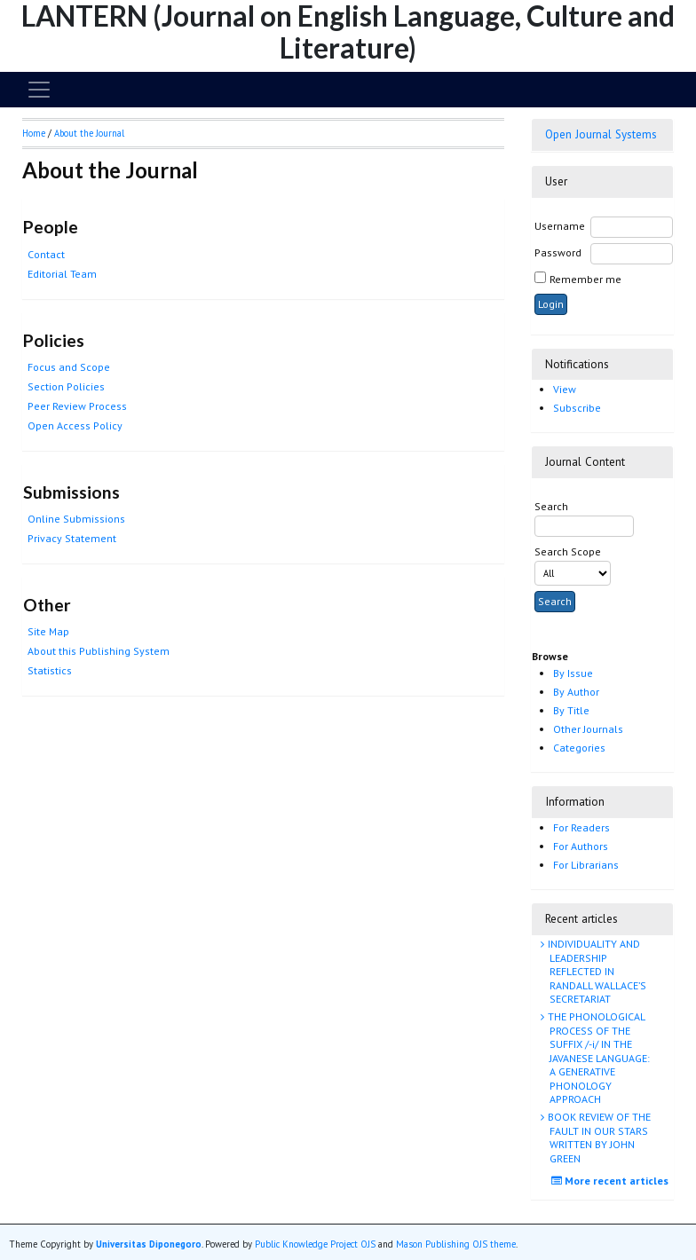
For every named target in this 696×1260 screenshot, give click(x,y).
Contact (46, 254)
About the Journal (89, 133)
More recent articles (612, 1180)
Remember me (585, 279)
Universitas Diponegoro (149, 1244)
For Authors (580, 846)
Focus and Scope (69, 367)
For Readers (581, 827)
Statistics (50, 670)
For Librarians (586, 864)
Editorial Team (62, 273)
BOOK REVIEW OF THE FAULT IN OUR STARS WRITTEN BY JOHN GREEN (598, 1137)
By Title (571, 710)
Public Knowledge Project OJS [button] (315, 1244)
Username (559, 225)
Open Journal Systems (601, 134)
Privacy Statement (72, 538)
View (564, 389)
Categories (579, 747)
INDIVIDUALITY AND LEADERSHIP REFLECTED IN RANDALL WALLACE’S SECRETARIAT (595, 971)
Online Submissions (76, 518)
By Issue (573, 673)
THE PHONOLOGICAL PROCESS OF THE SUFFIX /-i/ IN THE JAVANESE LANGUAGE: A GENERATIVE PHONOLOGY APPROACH (597, 1058)
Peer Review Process (77, 406)
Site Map (48, 631)
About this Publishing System (99, 651)
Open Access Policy (75, 425)
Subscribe (577, 407)
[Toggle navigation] (39, 89)
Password (557, 252)
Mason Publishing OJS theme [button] (456, 1244)
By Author (576, 691)
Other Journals (588, 729)
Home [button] (33, 133)
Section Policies (66, 386)
